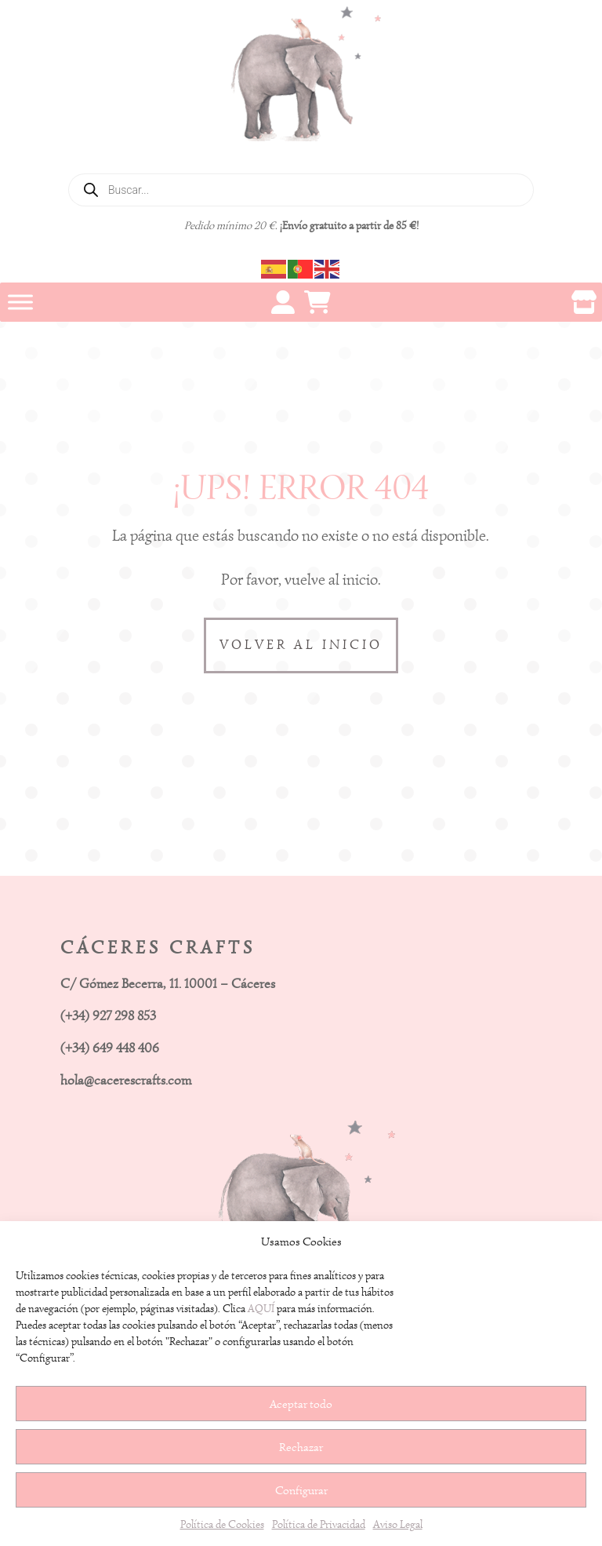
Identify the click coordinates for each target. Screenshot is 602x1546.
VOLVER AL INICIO (301, 644)
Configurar (301, 1490)
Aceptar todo (301, 1404)
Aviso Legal (397, 1524)
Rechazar (301, 1447)
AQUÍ (261, 1308)
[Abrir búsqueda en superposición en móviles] (301, 190)
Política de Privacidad (318, 1524)
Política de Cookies (222, 1524)
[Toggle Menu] (20, 301)
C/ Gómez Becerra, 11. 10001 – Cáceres (167, 983)
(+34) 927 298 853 (108, 1016)
